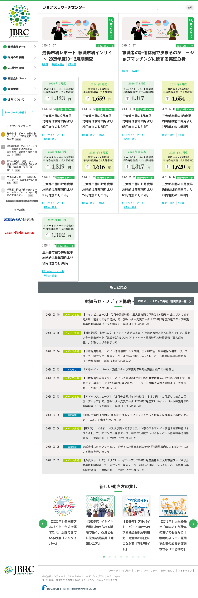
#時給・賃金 (58, 64)
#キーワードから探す (16, 112)
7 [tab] (139, 558)
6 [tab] (133, 558)
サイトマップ (185, 570)
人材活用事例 (16, 68)
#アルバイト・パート (53, 135)
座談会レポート (17, 78)
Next (193, 523)
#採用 (45, 64)
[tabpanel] (63, 521)
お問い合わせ (168, 570)
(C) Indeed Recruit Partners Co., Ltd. (79, 589)
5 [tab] (127, 558)
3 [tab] (116, 558)
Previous (43, 523)
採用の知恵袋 (16, 57)
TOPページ (113, 570)
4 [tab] (122, 558)
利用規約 (126, 570)
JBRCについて (16, 99)
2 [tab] (110, 558)
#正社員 (72, 64)
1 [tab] (104, 558)
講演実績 (13, 89)
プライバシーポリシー (145, 570)
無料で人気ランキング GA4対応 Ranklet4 (21, 201)
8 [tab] (145, 558)
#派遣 (101, 135)
